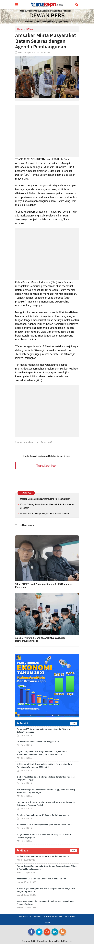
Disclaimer (70, 917)
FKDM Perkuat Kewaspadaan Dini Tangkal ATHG (38, 741)
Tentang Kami (25, 917)
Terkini (22, 723)
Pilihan (22, 850)
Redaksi (37, 917)
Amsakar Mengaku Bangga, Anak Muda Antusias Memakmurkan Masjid (40, 639)
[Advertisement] (47, 131)
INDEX (74, 723)
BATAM (29, 29)
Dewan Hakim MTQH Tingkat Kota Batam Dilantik (44, 513)
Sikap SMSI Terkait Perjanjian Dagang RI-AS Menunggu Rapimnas (43, 586)
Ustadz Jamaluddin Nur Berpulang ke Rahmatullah (45, 499)
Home (20, 29)
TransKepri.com (47, 465)
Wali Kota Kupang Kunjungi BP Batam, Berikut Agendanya (43, 815)
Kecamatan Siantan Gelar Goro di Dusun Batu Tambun (41, 878)
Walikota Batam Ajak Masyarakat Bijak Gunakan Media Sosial (44, 824)
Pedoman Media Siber (53, 917)
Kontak (47, 922)
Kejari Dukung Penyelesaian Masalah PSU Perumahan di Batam (47, 506)
